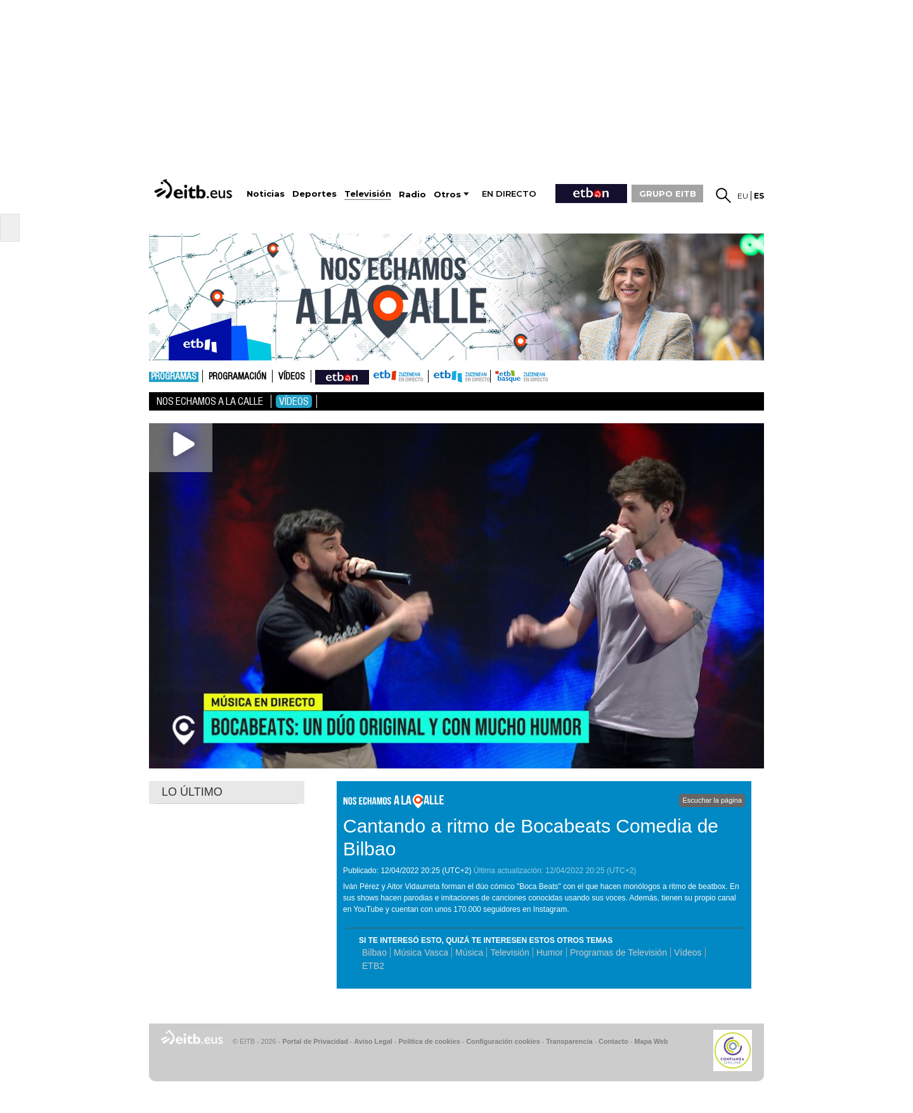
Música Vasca (421, 952)
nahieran (342, 376)
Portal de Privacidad (315, 1041)
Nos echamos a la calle (210, 401)
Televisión (509, 952)
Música (469, 952)
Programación (237, 377)
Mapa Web (651, 1041)
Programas (174, 377)
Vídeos (291, 377)
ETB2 (459, 376)
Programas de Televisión (618, 952)
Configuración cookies (503, 1041)
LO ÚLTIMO (192, 792)
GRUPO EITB (667, 193)
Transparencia (569, 1041)
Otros (447, 194)
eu (742, 196)
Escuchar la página (712, 800)
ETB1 (398, 376)
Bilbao (374, 952)
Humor (549, 952)
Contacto (613, 1041)
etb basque (541, 376)
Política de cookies (429, 1041)
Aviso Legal (373, 1041)
